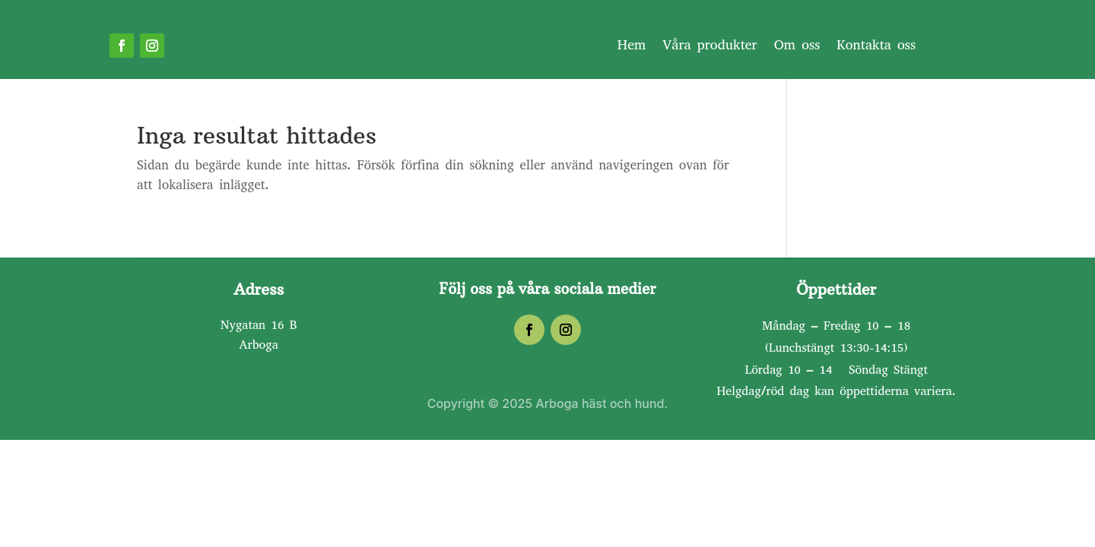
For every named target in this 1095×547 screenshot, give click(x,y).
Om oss (797, 47)
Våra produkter (709, 47)
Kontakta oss (876, 47)
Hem (631, 47)
